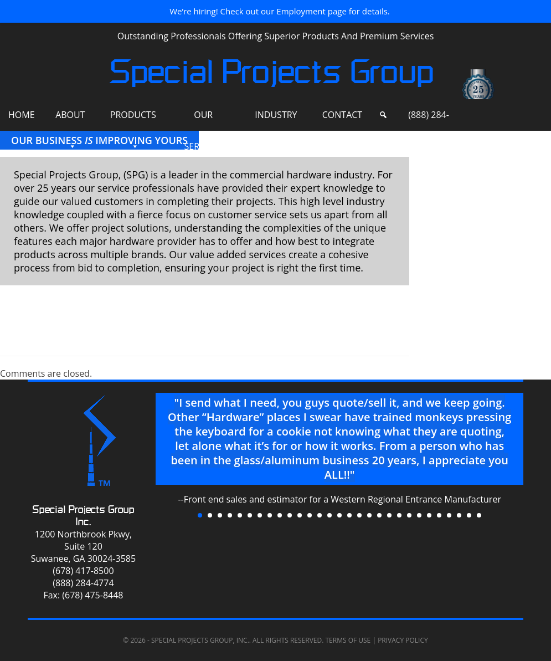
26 (449, 515)
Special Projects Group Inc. (83, 515)
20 (389, 515)
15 (339, 515)
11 (299, 515)
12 (309, 515)
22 (409, 515)
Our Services (203, 120)
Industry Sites (276, 120)
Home (21, 115)
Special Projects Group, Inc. (200, 640)
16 (349, 515)
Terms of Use (347, 640)
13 (319, 515)
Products (133, 115)
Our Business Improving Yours (99, 140)
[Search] (383, 115)
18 (369, 515)
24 (429, 515)
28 (469, 515)
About (70, 115)
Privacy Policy (403, 640)
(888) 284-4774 (428, 120)
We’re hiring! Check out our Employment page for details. (279, 11)
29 (479, 515)
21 (399, 515)
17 (359, 515)
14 (329, 515)
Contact (342, 115)
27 (459, 515)
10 (289, 515)
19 (379, 515)
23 (419, 515)
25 (439, 515)
